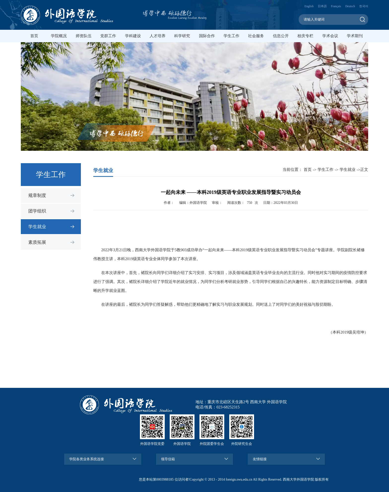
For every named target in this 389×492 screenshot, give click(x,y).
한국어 (363, 6)
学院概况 (59, 36)
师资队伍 (84, 36)
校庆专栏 (305, 36)
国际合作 (207, 36)
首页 (34, 36)
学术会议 (330, 36)
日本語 (322, 6)
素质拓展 (37, 242)
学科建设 (133, 36)
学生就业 (37, 226)
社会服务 (256, 36)
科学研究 (182, 36)
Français (336, 6)
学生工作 (231, 36)
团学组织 (37, 211)
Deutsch (350, 6)
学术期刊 (355, 36)
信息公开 (281, 36)
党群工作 (108, 36)
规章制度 (37, 195)
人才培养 (157, 36)
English (309, 6)
